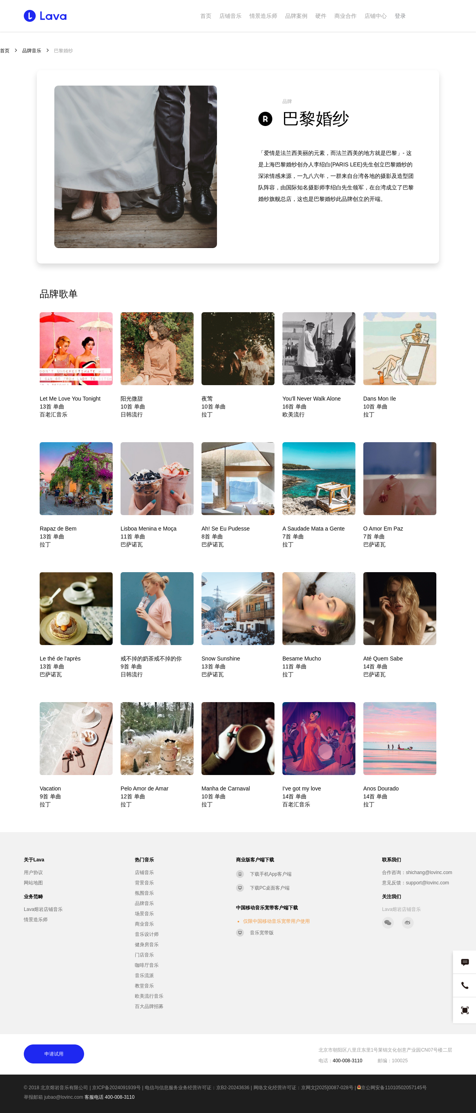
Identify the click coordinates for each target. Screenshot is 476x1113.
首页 (205, 16)
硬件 (320, 16)
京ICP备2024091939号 (116, 1087)
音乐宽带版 (262, 932)
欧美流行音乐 (149, 996)
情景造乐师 (263, 16)
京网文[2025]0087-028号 (327, 1087)
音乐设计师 (147, 934)
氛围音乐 (144, 893)
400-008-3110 (119, 1097)
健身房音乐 (147, 944)
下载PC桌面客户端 (270, 888)
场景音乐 (144, 913)
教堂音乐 (144, 986)
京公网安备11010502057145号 (391, 1087)
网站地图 (33, 883)
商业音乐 (144, 924)
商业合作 (345, 16)
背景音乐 (144, 883)
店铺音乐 (230, 16)
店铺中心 (376, 16)
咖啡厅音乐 (147, 965)
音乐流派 (144, 975)
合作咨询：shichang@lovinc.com (417, 872)
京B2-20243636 (233, 1087)
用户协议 (33, 872)
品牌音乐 (31, 50)
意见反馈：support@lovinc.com (415, 883)
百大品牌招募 (149, 1006)
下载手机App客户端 (271, 874)
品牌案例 (296, 16)
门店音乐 (144, 955)
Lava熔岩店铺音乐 (43, 909)
